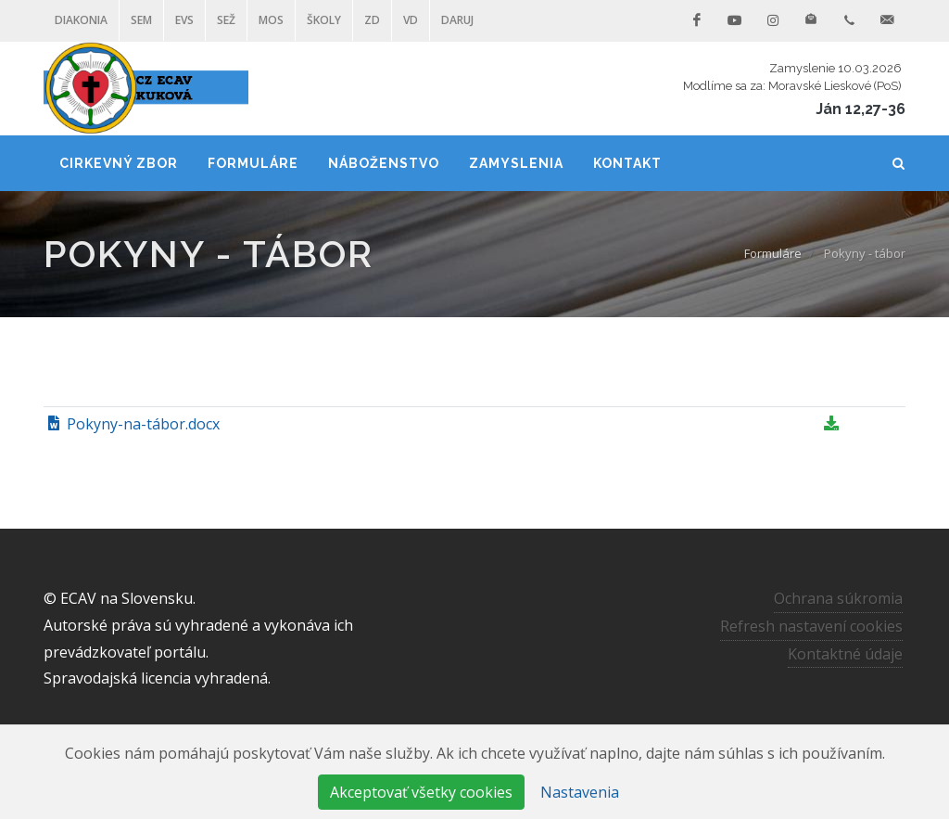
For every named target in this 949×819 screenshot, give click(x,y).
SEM (141, 20)
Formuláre (773, 253)
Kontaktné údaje (845, 653)
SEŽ (226, 20)
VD (410, 20)
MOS (271, 20)
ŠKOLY (324, 20)
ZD (372, 20)
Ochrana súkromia (838, 598)
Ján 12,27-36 (860, 109)
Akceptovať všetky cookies (421, 792)
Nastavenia (579, 792)
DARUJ (457, 20)
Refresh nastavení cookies (811, 625)
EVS (184, 20)
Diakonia (81, 20)
